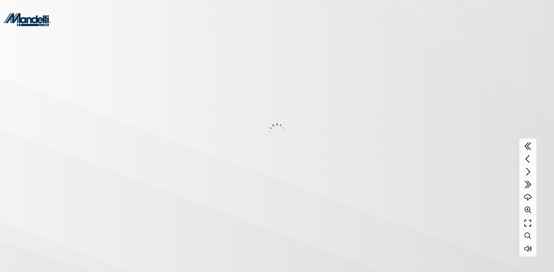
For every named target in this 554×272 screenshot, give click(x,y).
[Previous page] (528, 159)
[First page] (528, 146)
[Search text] (528, 236)
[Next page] (528, 171)
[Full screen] (528, 223)
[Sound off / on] (528, 248)
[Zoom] (528, 210)
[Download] (528, 197)
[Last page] (528, 184)
